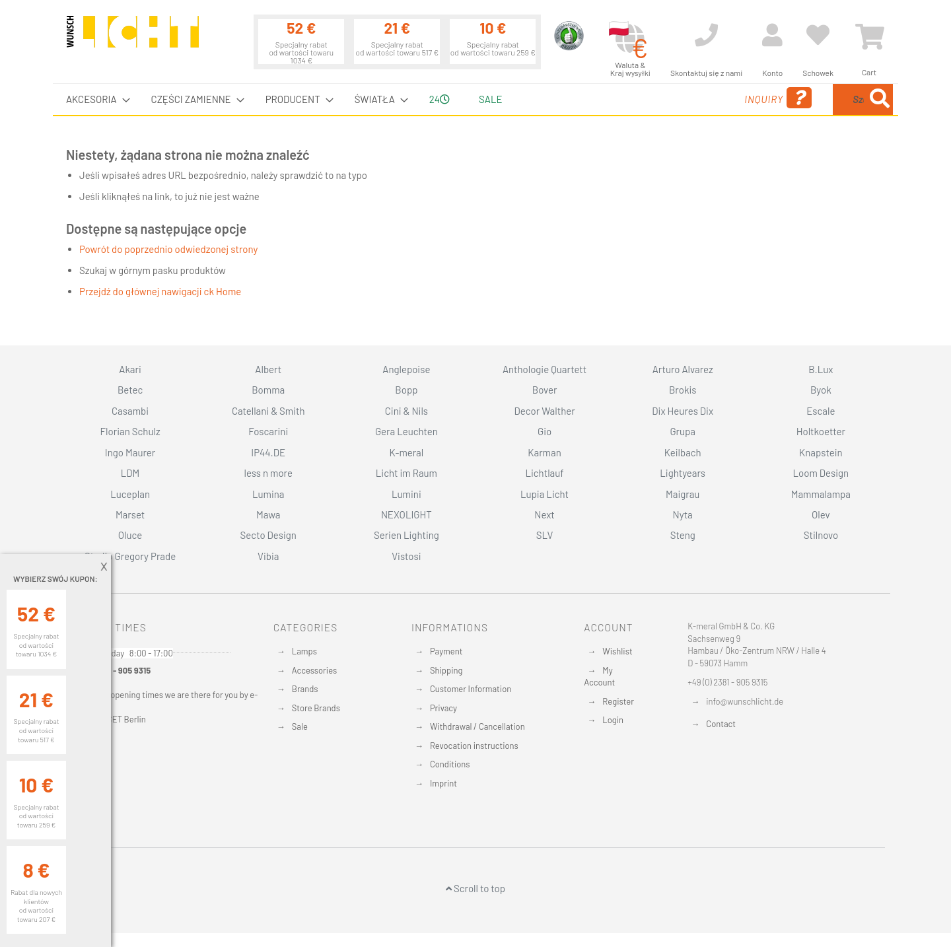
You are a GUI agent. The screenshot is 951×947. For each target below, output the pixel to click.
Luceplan (130, 494)
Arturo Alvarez (682, 369)
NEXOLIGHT (406, 514)
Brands (305, 689)
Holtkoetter (820, 431)
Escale (820, 411)
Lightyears (682, 473)
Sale (300, 726)
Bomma (268, 390)
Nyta (683, 514)
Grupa (682, 431)
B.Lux (820, 369)
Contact (721, 724)
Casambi (130, 411)
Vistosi (406, 556)
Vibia (268, 556)
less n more (268, 473)
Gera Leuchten (406, 431)
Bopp (406, 390)
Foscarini (268, 431)
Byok (820, 390)
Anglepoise (406, 369)
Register (618, 701)
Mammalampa (821, 494)
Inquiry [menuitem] (672, 98)
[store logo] (133, 37)
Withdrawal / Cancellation (477, 726)
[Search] (879, 99)
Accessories (314, 670)
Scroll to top (475, 888)
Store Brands (316, 708)
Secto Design (268, 535)
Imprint (443, 783)
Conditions (450, 764)
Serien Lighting (406, 535)
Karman (544, 452)
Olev (821, 514)
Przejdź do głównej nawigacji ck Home (160, 291)
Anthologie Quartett (544, 369)
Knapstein (821, 452)
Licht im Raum (406, 473)
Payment (446, 651)
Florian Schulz (130, 431)
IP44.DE (268, 452)
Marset (130, 514)
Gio (544, 431)
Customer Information (470, 689)
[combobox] (797, 99)
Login (612, 720)
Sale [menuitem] (490, 99)
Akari (130, 369)
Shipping (446, 670)
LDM (130, 473)
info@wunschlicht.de (744, 701)
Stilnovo (821, 535)
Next (544, 514)
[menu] (475, 99)
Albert (268, 369)
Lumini (406, 494)
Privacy (443, 708)
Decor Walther (544, 411)
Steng (682, 535)
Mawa (268, 514)
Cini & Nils (406, 411)
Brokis (683, 390)
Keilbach (682, 452)
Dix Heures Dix (682, 411)
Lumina (268, 494)
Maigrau (682, 494)
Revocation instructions (474, 745)
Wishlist (617, 651)
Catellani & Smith (268, 411)
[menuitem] (94, 99)
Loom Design (821, 473)
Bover (544, 390)
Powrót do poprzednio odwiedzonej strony (168, 249)
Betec (130, 390)
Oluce (130, 535)
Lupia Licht (544, 494)
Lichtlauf (544, 473)
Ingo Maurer (130, 452)
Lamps (304, 651)
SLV (544, 535)
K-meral (407, 452)
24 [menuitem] (439, 99)
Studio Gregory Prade (130, 556)
